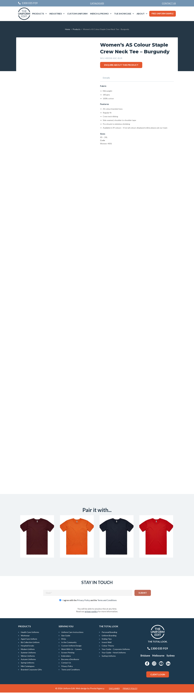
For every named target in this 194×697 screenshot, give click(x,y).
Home (67, 29)
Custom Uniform (77, 13)
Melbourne (158, 660)
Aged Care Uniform (29, 643)
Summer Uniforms (28, 657)
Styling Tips (107, 643)
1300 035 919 (157, 652)
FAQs (63, 643)
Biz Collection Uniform (30, 647)
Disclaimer (114, 693)
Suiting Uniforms (109, 660)
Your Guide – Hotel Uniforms (114, 657)
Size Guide (65, 640)
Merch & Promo (99, 13)
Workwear (25, 640)
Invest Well (106, 647)
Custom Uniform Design (71, 650)
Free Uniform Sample (163, 13)
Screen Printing (67, 657)
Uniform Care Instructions (72, 636)
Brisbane (145, 660)
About (141, 13)
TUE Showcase (122, 13)
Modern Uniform (28, 653)
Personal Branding (109, 636)
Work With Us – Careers (71, 653)
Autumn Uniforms (28, 664)
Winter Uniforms (28, 660)
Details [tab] (106, 77)
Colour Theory (108, 650)
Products (38, 13)
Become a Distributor (70, 664)
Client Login (157, 678)
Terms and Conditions (107, 604)
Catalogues (97, 3)
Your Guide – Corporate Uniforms (116, 653)
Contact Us (169, 3)
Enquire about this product (121, 65)
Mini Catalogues (27, 670)
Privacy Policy (83, 604)
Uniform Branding (109, 640)
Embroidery (66, 660)
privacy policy (91, 615)
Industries (55, 13)
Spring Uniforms (27, 667)
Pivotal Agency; (97, 692)
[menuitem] (169, 3)
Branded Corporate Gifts (31, 674)
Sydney (171, 660)
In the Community (69, 647)
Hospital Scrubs (27, 650)
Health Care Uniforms (30, 636)
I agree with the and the (90, 604)
